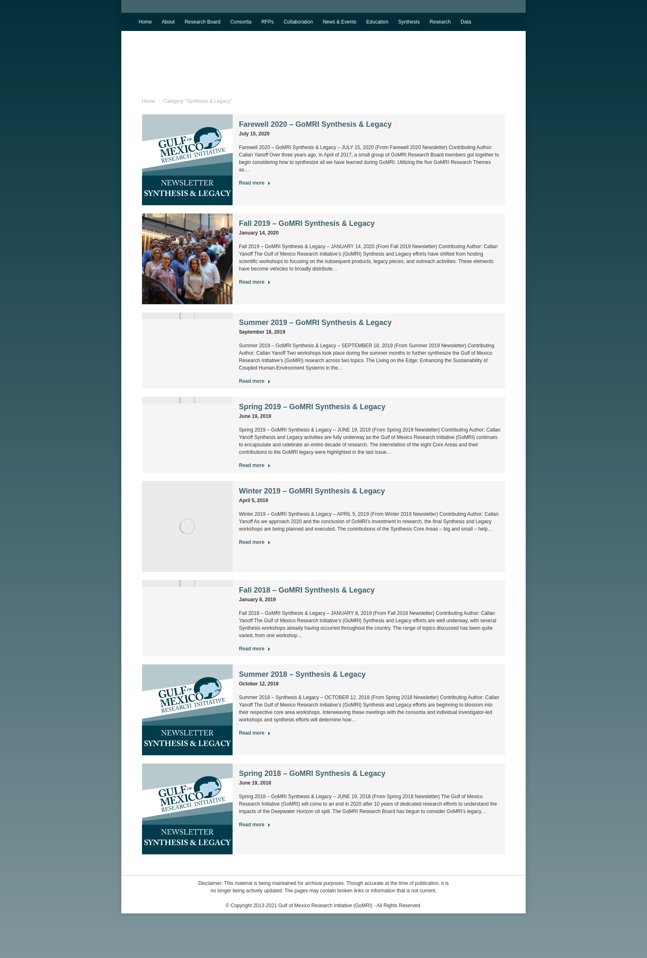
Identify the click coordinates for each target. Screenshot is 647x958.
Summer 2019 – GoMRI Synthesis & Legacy (315, 322)
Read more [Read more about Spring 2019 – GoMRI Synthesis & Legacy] (255, 465)
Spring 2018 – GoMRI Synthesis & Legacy (312, 773)
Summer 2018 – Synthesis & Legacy (302, 674)
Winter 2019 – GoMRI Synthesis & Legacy (312, 491)
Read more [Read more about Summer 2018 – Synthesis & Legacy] (255, 733)
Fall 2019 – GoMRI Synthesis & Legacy (307, 223)
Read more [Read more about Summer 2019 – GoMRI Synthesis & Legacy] (255, 381)
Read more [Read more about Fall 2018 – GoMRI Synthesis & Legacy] (255, 649)
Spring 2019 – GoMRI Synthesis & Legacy (312, 407)
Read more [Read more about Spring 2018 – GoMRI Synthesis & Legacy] (255, 825)
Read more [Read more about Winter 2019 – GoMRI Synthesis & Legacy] (255, 542)
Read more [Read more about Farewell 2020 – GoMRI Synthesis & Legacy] (255, 183)
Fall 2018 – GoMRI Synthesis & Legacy (307, 590)
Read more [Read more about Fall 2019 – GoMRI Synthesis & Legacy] (255, 282)
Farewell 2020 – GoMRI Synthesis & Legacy (315, 124)
